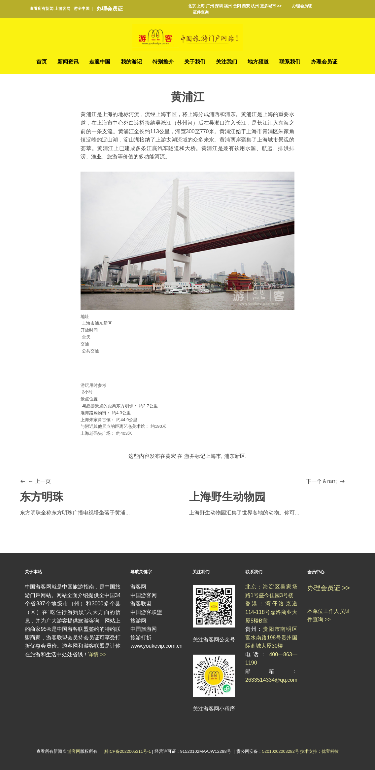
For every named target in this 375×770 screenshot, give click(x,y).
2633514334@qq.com (271, 680)
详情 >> (97, 655)
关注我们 (226, 61)
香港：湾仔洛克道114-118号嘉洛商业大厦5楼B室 (271, 612)
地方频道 (258, 61)
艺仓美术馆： (136, 426)
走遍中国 (99, 61)
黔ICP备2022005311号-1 (127, 751)
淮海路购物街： (96, 412)
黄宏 (170, 456)
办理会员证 (109, 9)
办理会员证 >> (328, 588)
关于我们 (194, 61)
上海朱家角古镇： (98, 419)
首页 (41, 61)
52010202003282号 (281, 751)
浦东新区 (234, 456)
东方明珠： (127, 406)
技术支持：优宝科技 (320, 751)
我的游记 (131, 61)
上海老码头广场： (98, 433)
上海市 (213, 456)
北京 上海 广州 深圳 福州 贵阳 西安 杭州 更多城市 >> (235, 6)
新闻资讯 (68, 61)
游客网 (73, 751)
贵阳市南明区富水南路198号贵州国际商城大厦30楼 (271, 638)
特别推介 (163, 61)
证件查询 (201, 12)
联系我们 (289, 61)
